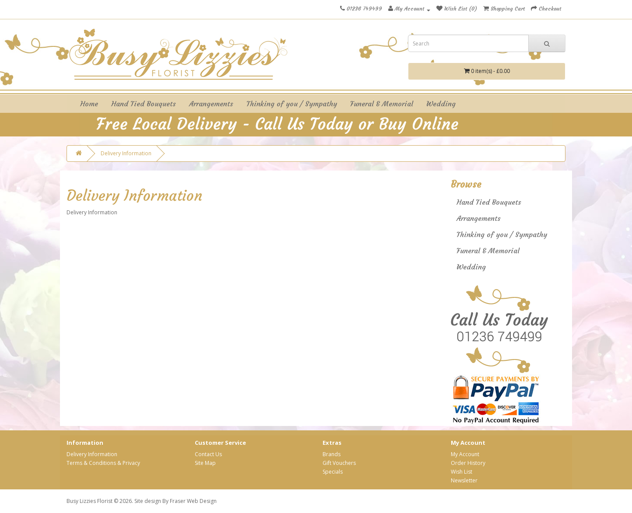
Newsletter (464, 480)
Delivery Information (126, 153)
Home (89, 103)
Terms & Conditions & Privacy (103, 463)
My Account (465, 454)
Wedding (441, 103)
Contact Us (208, 454)
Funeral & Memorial (381, 103)
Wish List (461, 471)
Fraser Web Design (193, 501)
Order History (468, 463)
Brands (332, 454)
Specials (333, 471)
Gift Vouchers (339, 463)
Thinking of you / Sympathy (291, 103)
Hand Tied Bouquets (143, 103)
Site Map (205, 463)
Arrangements (211, 103)
